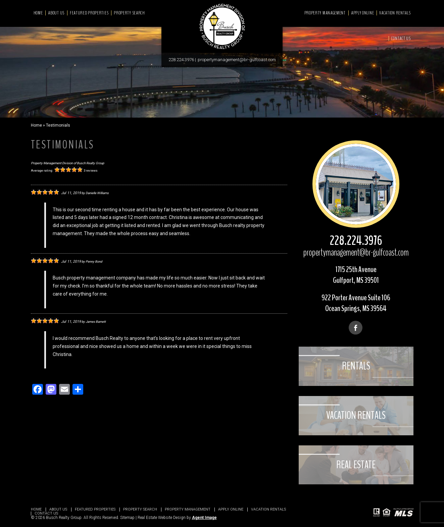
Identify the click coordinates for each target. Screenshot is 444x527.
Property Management (325, 13)
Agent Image (204, 517)
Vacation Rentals (394, 13)
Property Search (129, 13)
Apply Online (362, 13)
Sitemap (127, 517)
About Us (56, 13)
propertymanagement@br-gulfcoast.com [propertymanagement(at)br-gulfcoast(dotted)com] (237, 59)
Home (38, 13)
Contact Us (400, 38)
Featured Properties (89, 13)
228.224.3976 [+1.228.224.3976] (181, 59)
